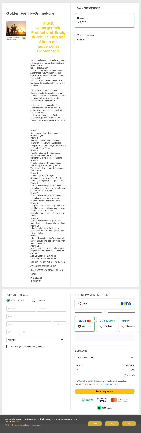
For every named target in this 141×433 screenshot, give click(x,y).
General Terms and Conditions (90, 381)
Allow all (129, 424)
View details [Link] (129, 375)
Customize (95, 424)
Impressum (36, 425)
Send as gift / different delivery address (27, 346)
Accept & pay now (104, 391)
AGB (7, 425)
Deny (112, 424)
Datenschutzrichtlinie (20, 425)
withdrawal (105, 384)
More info (15, 421)
